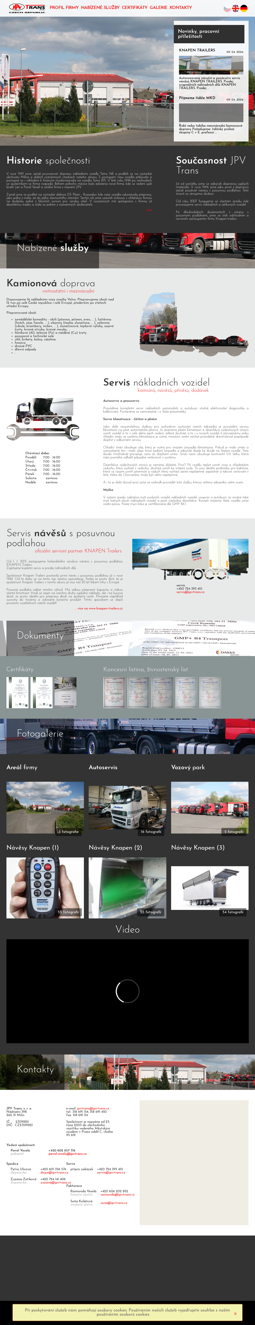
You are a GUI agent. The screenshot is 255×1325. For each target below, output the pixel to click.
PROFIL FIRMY (64, 8)
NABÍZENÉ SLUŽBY (100, 8)
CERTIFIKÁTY (134, 8)
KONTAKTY (181, 8)
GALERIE (158, 8)
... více (147, 210)
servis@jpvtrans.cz (191, 592)
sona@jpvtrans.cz (114, 1203)
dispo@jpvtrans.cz (54, 1172)
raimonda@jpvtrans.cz (118, 1194)
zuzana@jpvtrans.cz (55, 1182)
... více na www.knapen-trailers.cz (99, 608)
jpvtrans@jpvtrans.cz (93, 1108)
